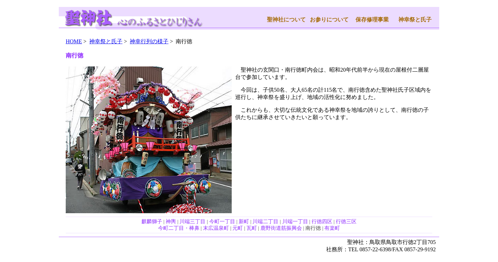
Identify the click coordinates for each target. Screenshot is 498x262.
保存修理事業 (372, 19)
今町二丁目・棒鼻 (179, 228)
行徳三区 (346, 221)
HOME (74, 41)
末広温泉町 (216, 228)
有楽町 (332, 228)
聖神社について (286, 19)
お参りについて (329, 19)
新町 (244, 221)
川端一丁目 (295, 221)
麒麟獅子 (151, 221)
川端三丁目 (192, 221)
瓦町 (252, 228)
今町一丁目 (222, 221)
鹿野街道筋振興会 (281, 228)
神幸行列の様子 (149, 41)
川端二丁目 (265, 221)
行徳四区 (322, 221)
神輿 (171, 221)
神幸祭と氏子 (415, 19)
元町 (237, 228)
